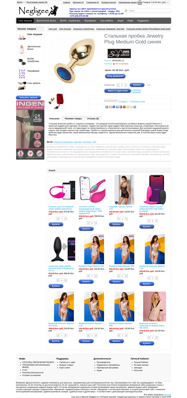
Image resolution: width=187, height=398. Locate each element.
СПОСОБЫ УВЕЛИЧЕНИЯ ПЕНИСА (38, 362)
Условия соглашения (31, 375)
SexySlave (87, 142)
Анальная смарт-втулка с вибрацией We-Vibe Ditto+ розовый (151, 209)
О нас (24, 370)
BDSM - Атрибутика (70, 20)
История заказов (141, 365)
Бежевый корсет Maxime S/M (120, 324)
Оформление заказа (128, 2)
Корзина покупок (108, 2)
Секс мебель (106, 20)
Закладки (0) (78, 2)
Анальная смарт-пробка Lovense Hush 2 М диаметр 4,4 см (61, 268)
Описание (54, 118)
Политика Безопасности (32, 373)
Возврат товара (66, 365)
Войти (19, 2)
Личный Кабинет (141, 362)
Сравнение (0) (92, 2)
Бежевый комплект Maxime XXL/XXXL (61, 324)
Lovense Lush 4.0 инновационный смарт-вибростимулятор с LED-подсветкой (90, 210)
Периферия (90, 20)
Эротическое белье (46, 20)
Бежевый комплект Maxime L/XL (152, 267)
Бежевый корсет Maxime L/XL (90, 324)
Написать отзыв (138, 101)
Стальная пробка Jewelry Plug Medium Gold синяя (148, 29)
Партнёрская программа (107, 368)
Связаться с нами (67, 362)
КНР (94, 142)
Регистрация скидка (37, 2)
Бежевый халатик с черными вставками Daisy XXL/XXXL (151, 325)
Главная (66, 2)
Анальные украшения (63, 142)
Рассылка (138, 370)
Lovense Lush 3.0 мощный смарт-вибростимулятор (61, 208)
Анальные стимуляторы (83, 29)
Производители (103, 362)
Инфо (130, 20)
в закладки (136, 90)
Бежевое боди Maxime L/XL (91, 266)
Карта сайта (65, 368)
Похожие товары (73, 118)
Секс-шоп (53, 29)
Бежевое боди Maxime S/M (121, 266)
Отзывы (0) (93, 118)
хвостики (78, 142)
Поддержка (143, 20)
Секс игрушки (25, 20)
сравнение (136, 92)
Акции (120, 20)
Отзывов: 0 (123, 101)
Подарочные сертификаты (108, 365)
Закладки (138, 368)
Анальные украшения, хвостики (110, 29)
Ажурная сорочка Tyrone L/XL (120, 208)
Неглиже (167, 395)
